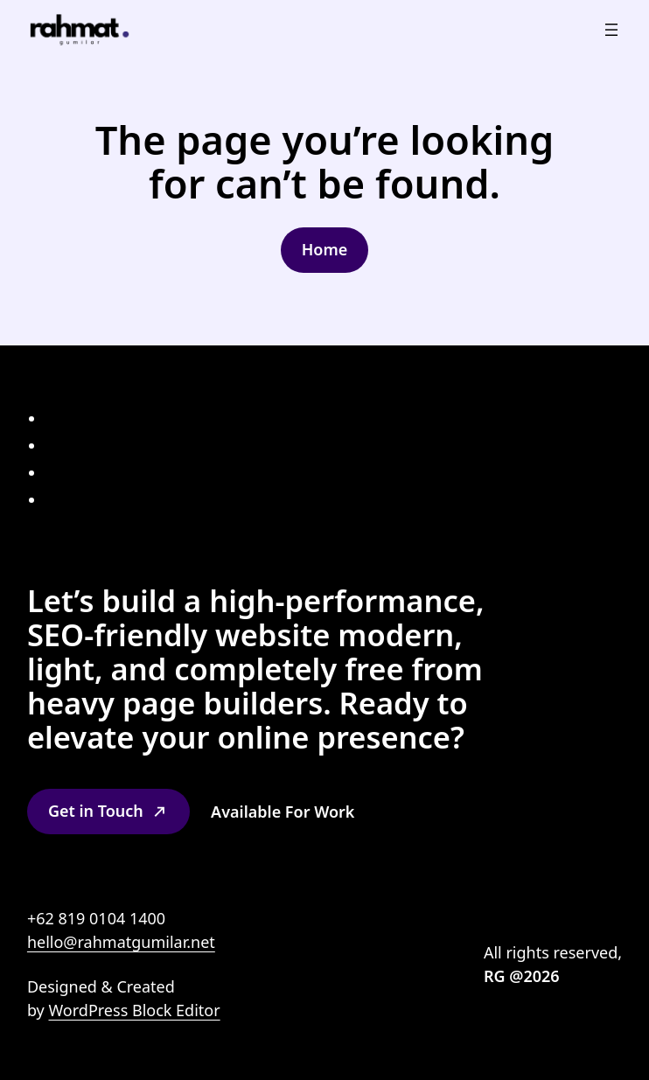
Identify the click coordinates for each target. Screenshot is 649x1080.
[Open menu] (611, 29)
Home (325, 249)
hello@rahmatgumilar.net (121, 941)
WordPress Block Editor (134, 1010)
